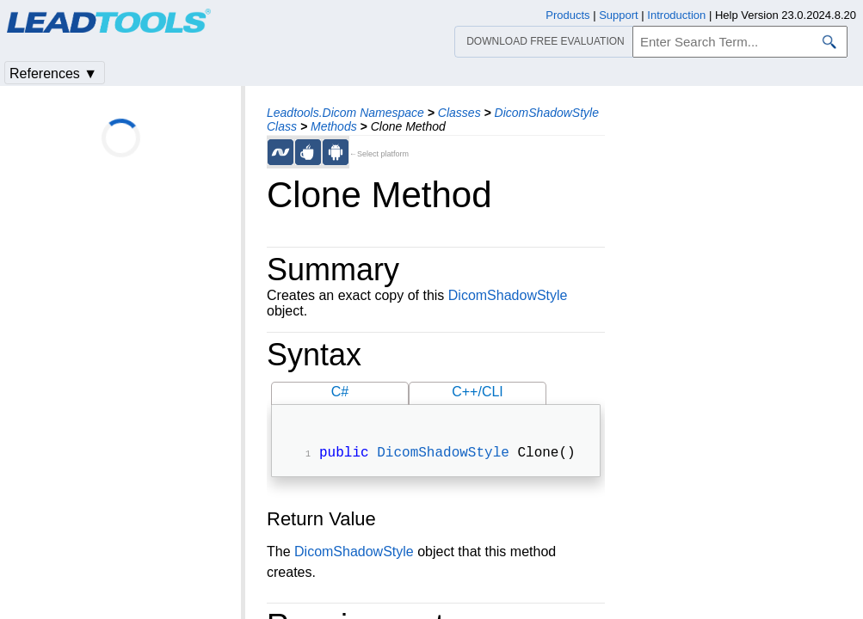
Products (567, 15)
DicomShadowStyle (508, 295)
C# (339, 391)
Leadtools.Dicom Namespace (345, 113)
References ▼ (53, 73)
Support (618, 15)
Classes (459, 113)
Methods (334, 126)
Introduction (676, 15)
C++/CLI (477, 391)
